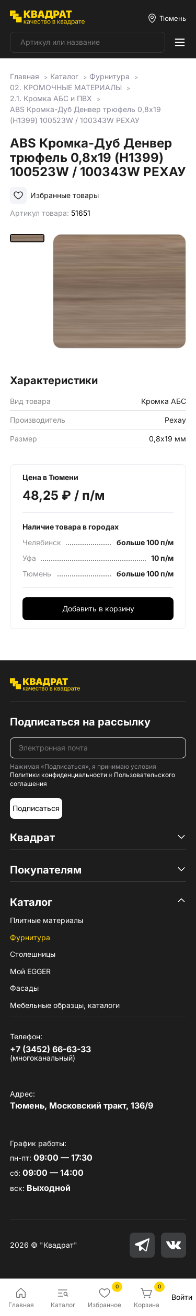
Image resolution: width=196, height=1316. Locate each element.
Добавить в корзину (98, 608)
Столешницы (32, 954)
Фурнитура (30, 937)
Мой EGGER (30, 971)
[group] (119, 300)
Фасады (24, 987)
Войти (181, 1297)
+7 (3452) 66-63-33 (50, 1049)
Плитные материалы (46, 920)
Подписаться (36, 808)
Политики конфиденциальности (58, 775)
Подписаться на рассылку (80, 722)
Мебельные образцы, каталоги (65, 1005)
